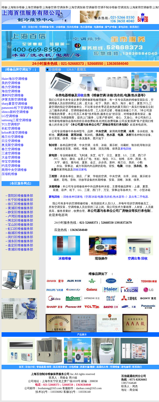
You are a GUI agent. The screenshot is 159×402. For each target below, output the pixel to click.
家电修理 (126, 367)
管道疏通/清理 (43, 367)
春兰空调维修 (11, 149)
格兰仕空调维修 (13, 136)
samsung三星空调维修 (16, 120)
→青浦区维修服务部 (19, 249)
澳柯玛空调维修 (13, 95)
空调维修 (114, 367)
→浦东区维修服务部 (19, 241)
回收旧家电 (80, 169)
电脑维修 (98, 27)
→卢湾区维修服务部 (19, 216)
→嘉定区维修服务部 (19, 245)
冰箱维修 (60, 27)
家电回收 (123, 27)
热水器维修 (86, 27)
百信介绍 (32, 27)
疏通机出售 (102, 367)
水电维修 (73, 367)
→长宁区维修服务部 (19, 199)
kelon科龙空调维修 (15, 132)
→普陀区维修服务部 (19, 195)
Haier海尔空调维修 (15, 78)
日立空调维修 (11, 140)
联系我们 (134, 27)
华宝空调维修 (11, 161)
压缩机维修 (9, 174)
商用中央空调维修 (14, 169)
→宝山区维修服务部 (19, 224)
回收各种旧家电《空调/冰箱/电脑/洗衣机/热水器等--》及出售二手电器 (105, 196)
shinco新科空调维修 (15, 112)
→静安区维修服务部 (19, 212)
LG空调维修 (10, 116)
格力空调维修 (11, 87)
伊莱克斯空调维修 (14, 99)
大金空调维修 (11, 157)
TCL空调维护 (11, 124)
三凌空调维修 (11, 153)
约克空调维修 (11, 165)
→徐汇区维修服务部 (19, 204)
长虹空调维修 (11, 128)
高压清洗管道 (60, 367)
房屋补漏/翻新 (87, 367)
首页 (23, 27)
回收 (80, 95)
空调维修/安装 (46, 27)
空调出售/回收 (137, 258)
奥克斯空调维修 (13, 145)
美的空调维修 (11, 83)
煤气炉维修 (111, 27)
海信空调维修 (11, 91)
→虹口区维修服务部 (19, 228)
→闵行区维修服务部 (19, 237)
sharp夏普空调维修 (14, 103)
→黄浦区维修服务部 (19, 208)
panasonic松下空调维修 (17, 107)
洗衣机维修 (73, 27)
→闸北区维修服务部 (19, 220)
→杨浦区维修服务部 (19, 232)
